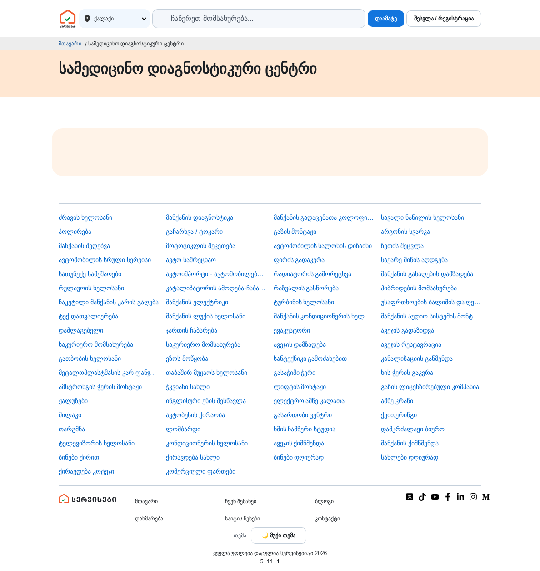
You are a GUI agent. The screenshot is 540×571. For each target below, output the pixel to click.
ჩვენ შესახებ (240, 501)
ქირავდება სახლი (193, 457)
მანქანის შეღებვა (84, 245)
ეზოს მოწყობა (187, 358)
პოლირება (75, 231)
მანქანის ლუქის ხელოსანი (205, 316)
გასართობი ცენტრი (303, 415)
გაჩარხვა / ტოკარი (194, 231)
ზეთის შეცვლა (402, 245)
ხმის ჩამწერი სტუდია (305, 429)
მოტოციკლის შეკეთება (200, 245)
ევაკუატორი (292, 330)
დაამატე (386, 18)
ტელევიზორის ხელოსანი (97, 443)
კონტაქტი (327, 518)
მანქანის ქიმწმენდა (410, 443)
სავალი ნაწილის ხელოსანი (422, 217)
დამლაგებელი (81, 330)
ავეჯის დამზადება (300, 344)
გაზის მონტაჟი (295, 231)
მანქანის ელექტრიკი (197, 302)
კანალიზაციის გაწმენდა (417, 358)
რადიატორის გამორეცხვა (313, 274)
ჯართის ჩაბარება (191, 330)
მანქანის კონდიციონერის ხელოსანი (324, 316)
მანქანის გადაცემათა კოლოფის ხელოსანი (324, 217)
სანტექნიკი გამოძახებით (310, 358)
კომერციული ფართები (200, 471)
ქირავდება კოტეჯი (86, 471)
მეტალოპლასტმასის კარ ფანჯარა (109, 372)
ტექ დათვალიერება (88, 316)
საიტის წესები (242, 518)
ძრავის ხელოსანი (85, 217)
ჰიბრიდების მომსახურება (419, 288)
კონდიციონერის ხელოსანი (207, 443)
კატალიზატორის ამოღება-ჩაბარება (216, 288)
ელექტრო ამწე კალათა (309, 400)
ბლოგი (324, 501)
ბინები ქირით (79, 457)
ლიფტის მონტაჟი (300, 386)
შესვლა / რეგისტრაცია (444, 18)
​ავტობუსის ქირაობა (195, 415)
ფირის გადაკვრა (299, 259)
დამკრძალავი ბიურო (413, 429)
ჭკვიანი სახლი (188, 386)
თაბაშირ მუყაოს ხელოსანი (206, 372)
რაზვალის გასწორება (306, 288)
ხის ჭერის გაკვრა (407, 372)
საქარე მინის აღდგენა (414, 259)
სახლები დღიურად (409, 457)
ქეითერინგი (399, 415)
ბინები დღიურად (299, 457)
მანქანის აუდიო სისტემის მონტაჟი (431, 316)
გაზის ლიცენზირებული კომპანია (430, 386)
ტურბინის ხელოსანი (304, 302)
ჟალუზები (73, 400)
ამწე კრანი (397, 400)
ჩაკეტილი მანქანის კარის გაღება (109, 302)
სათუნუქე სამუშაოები (90, 274)
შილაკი (70, 415)
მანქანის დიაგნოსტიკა (199, 217)
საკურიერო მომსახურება (96, 344)
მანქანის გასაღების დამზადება (427, 274)
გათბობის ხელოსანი (90, 358)
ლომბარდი (183, 429)
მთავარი (70, 43)
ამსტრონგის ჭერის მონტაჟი (100, 386)
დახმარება (149, 518)
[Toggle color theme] (278, 535)
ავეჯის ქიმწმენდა (299, 443)
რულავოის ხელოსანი (91, 288)
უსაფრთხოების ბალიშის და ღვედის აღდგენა (431, 302)
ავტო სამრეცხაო (191, 259)
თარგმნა (72, 429)
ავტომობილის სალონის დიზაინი (323, 245)
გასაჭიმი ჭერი (295, 372)
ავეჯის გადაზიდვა (407, 330)
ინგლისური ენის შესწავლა (206, 400)
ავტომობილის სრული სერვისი (105, 259)
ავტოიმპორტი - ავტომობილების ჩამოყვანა (216, 274)
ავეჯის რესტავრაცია (411, 344)
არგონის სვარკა (405, 231)
